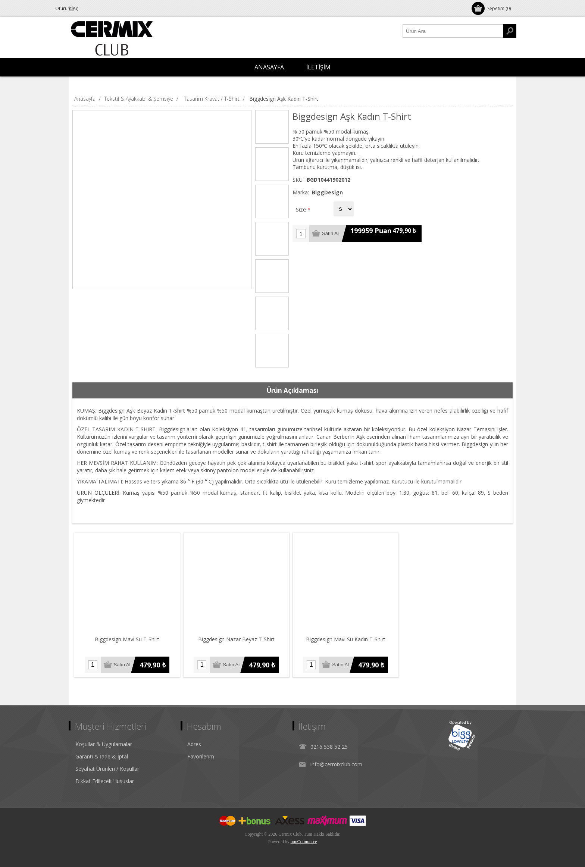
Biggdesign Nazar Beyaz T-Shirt (236, 639)
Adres (194, 744)
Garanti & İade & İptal (101, 756)
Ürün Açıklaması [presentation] (292, 390)
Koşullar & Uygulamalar (103, 744)
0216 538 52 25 (329, 746)
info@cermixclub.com (336, 764)
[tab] (292, 390)
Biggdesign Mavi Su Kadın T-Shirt (345, 639)
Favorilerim (200, 756)
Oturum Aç (89, 8)
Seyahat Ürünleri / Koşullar (107, 768)
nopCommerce (304, 841)
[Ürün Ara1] (453, 31)
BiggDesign (327, 192)
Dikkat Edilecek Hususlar (104, 781)
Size (302, 209)
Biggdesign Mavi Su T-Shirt (127, 639)
